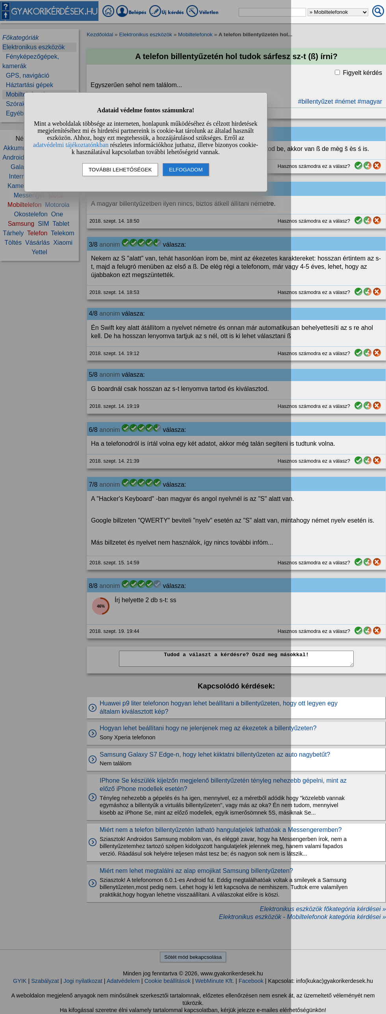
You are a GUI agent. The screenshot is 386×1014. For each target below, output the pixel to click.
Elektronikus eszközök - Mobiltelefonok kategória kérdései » (302, 917)
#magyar (370, 101)
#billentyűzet (315, 101)
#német (345, 101)
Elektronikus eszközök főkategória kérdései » (323, 909)
